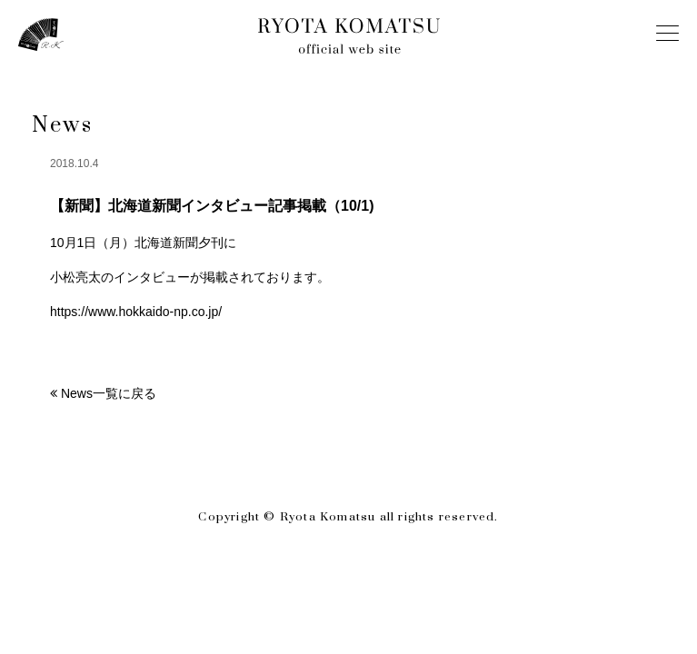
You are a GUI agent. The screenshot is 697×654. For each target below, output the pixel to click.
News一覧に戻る (108, 393)
